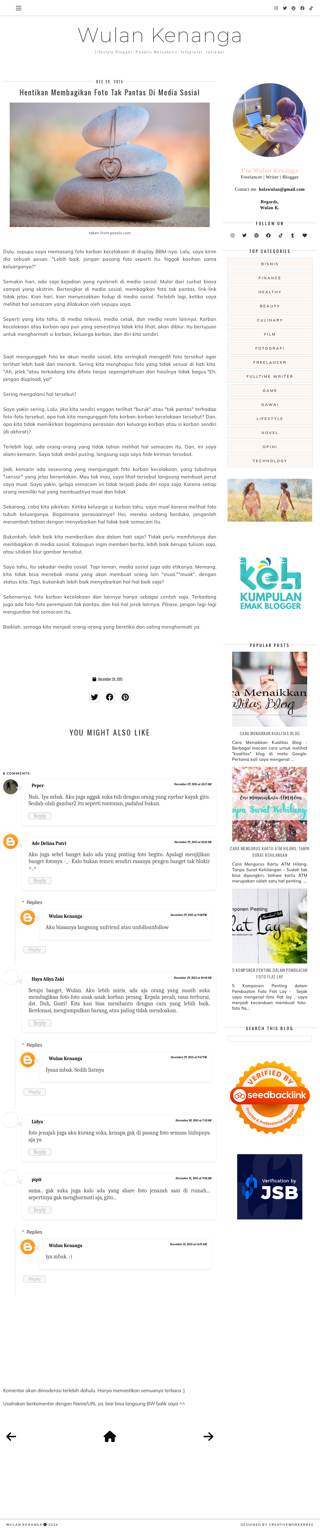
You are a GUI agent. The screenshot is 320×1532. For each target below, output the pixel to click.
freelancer (270, 362)
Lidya (37, 1122)
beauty (270, 306)
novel (270, 432)
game (270, 390)
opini (270, 446)
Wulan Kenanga (160, 35)
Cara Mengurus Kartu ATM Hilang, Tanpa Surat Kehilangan (270, 851)
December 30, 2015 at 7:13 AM (194, 1120)
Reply (39, 816)
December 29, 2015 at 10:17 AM (193, 784)
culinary (270, 320)
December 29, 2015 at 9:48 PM (189, 915)
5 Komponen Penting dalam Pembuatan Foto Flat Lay (270, 973)
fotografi (270, 348)
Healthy (270, 292)
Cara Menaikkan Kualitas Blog (270, 733)
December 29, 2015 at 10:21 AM (193, 842)
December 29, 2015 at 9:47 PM (189, 1057)
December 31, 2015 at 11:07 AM (188, 1244)
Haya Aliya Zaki (48, 979)
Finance (270, 278)
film (270, 334)
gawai (270, 404)
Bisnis (270, 263)
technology (270, 460)
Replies (34, 902)
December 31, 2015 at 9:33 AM (194, 1178)
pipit (37, 1179)
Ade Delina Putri (49, 843)
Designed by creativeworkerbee (277, 1524)
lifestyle (270, 418)
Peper (38, 785)
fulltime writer (270, 376)
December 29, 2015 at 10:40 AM (193, 977)
